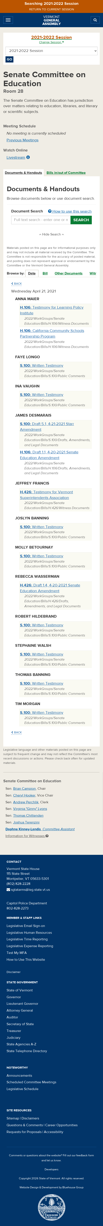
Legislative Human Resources (29, 932)
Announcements (19, 1075)
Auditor (12, 1017)
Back (16, 284)
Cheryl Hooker (24, 795)
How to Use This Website (26, 959)
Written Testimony (41, 365)
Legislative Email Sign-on (26, 926)
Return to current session (51, 9)
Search (81, 220)
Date (32, 273)
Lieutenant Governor (22, 1003)
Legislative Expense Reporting (30, 946)
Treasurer (14, 1031)
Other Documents (69, 273)
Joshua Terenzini (26, 822)
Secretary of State (20, 1024)
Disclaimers (30, 1118)
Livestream (16, 157)
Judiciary (13, 1037)
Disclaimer (14, 972)
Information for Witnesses (27, 836)
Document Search (51, 211)
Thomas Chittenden (28, 815)
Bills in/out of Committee (66, 173)
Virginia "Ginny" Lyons (30, 809)
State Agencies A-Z (21, 1044)
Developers (51, 1169)
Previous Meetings (22, 140)
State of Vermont (20, 990)
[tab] (23, 172)
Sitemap (13, 1118)
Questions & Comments (25, 1125)
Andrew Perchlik (25, 802)
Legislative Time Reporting (27, 939)
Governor (14, 997)
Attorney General (20, 1010)
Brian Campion (24, 788)
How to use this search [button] (70, 211)
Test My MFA (17, 953)
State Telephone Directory (27, 1051)
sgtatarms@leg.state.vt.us (28, 889)
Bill (45, 273)
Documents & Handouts (23, 173)
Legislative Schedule (22, 1089)
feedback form (85, 1155)
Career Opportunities (61, 1125)
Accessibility (53, 1132)
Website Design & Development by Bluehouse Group (51, 1187)
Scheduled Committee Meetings (31, 1082)
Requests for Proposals (24, 1132)
